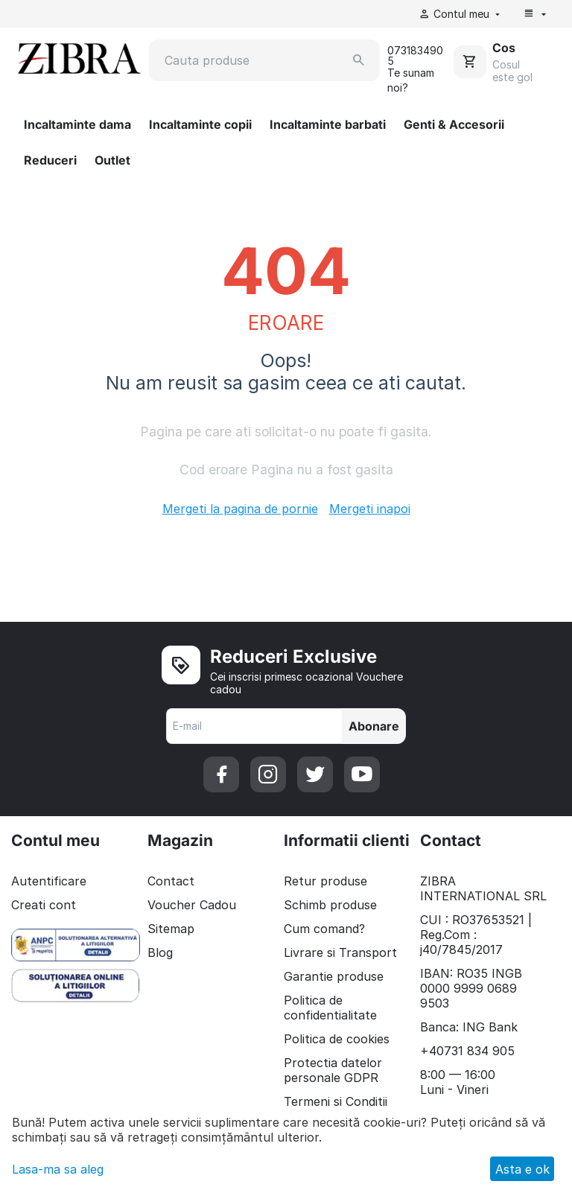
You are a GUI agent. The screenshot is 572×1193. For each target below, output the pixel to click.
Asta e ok (522, 1169)
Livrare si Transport (340, 952)
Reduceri (50, 160)
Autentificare (48, 881)
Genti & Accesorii (454, 124)
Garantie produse (334, 976)
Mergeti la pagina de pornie (240, 508)
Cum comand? (324, 928)
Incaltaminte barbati (328, 124)
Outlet (112, 160)
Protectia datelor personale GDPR (333, 1070)
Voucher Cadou (191, 904)
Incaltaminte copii (200, 124)
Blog (160, 952)
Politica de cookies (337, 1038)
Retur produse (325, 881)
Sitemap (170, 928)
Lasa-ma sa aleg (58, 1169)
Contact (170, 881)
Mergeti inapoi (369, 508)
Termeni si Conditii (335, 1101)
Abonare (374, 726)
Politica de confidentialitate (330, 1007)
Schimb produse (330, 904)
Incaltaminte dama (77, 124)
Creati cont (43, 904)
